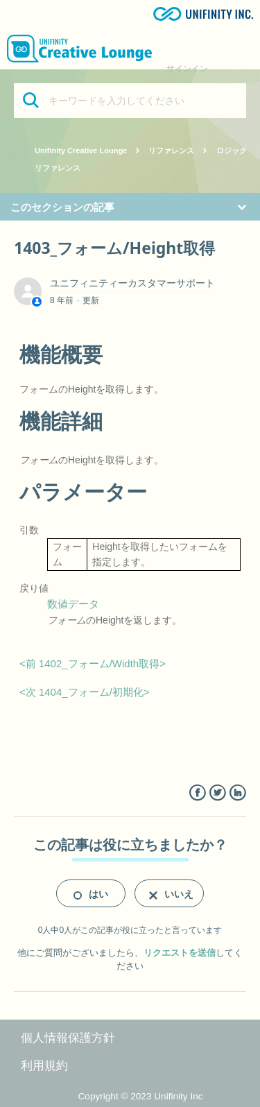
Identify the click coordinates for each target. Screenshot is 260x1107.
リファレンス (171, 150)
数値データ (73, 604)
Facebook (197, 793)
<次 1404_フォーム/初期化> (84, 692)
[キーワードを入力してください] (130, 100)
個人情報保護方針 (68, 1038)
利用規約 (44, 1065)
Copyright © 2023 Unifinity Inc (140, 1096)
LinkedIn (237, 793)
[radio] (90, 893)
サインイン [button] (187, 69)
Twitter (217, 793)
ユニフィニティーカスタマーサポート (132, 283)
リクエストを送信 (180, 952)
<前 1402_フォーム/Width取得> (92, 663)
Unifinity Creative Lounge (81, 150)
